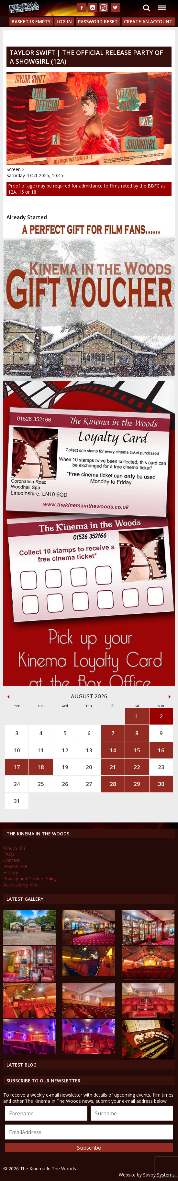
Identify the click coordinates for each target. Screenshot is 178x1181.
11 (41, 750)
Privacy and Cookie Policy (30, 878)
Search (146, 8)
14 (113, 750)
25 (41, 784)
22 (137, 767)
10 (17, 750)
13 (89, 750)
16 (161, 750)
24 (17, 784)
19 (65, 767)
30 (161, 784)
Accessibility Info (20, 885)
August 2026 (89, 696)
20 (89, 767)
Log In (64, 21)
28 (113, 784)
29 (137, 784)
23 (161, 767)
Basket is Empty (31, 21)
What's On (14, 848)
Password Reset (98, 21)
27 (89, 784)
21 (113, 767)
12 (65, 750)
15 (137, 750)
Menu (162, 4)
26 (65, 784)
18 (41, 767)
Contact (11, 860)
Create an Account (148, 21)
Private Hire (15, 866)
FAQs (9, 854)
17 (17, 767)
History (10, 872)
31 (17, 801)
